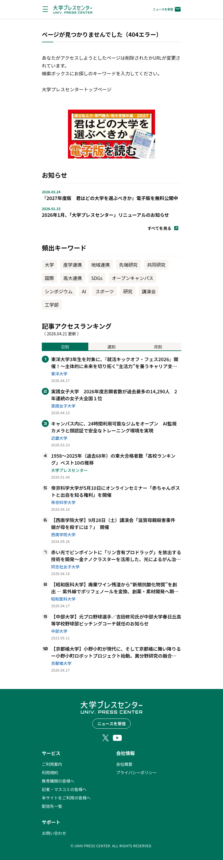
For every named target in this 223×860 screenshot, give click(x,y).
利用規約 (50, 772)
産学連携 (72, 264)
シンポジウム (59, 291)
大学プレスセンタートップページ (77, 89)
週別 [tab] (111, 347)
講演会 (149, 291)
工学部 (52, 304)
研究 (127, 291)
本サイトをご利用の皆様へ (66, 798)
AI (84, 291)
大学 (49, 264)
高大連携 (72, 277)
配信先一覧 (52, 806)
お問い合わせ (54, 833)
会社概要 (124, 764)
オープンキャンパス (132, 277)
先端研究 (128, 264)
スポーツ (104, 291)
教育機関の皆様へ (58, 781)
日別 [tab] (65, 347)
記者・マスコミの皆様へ (64, 789)
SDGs (96, 277)
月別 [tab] (158, 347)
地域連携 (100, 264)
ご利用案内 (52, 764)
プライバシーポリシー (136, 772)
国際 (49, 277)
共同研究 (156, 264)
